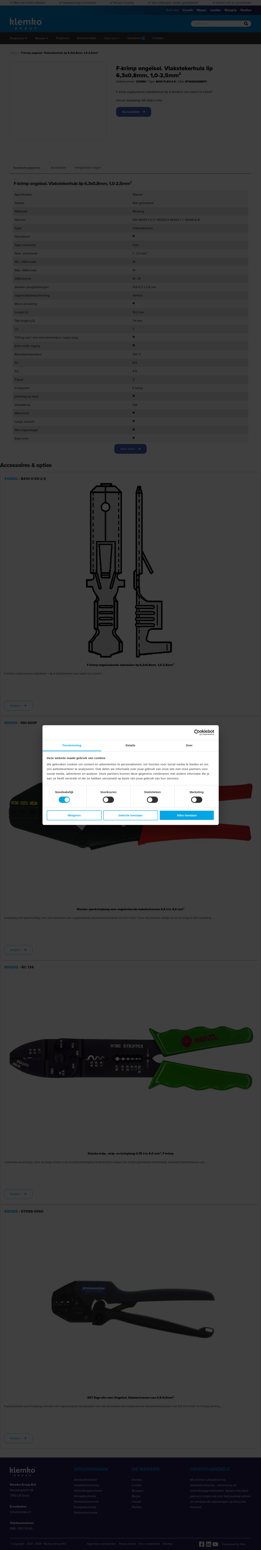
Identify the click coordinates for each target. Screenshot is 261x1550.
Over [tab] (189, 745)
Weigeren (74, 815)
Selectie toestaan (130, 815)
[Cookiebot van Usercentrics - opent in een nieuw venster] (197, 732)
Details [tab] (130, 745)
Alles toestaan (187, 815)
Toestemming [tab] (71, 745)
